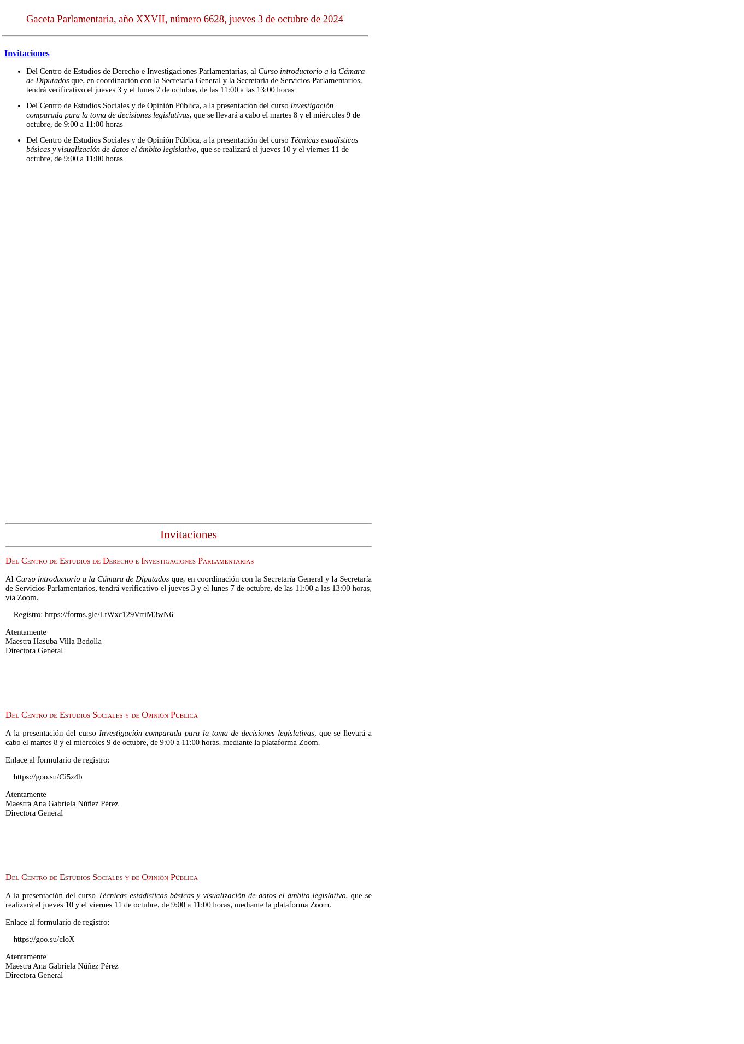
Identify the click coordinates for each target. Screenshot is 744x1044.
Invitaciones (27, 53)
